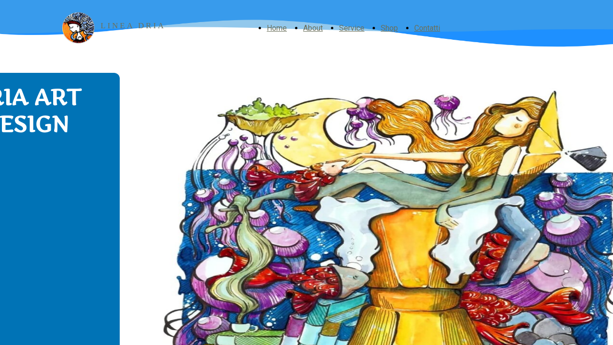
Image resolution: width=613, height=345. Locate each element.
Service (351, 28)
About (313, 28)
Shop (389, 28)
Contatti (427, 28)
